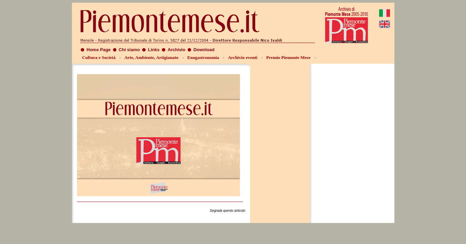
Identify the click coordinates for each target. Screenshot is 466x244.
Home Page (99, 49)
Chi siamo (129, 49)
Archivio (176, 49)
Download (204, 49)
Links (154, 49)
